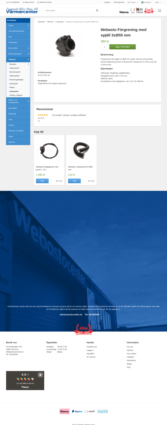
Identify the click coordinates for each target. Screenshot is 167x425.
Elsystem (19, 64)
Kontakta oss (92, 347)
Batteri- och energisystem (19, 101)
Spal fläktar (13, 108)
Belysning (12, 114)
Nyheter (130, 350)
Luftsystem (14, 91)
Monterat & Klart (44, 2)
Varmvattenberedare (16, 31)
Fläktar (12, 87)
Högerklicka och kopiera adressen (52, 83)
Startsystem (13, 42)
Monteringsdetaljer (16, 80)
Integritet (130, 357)
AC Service (91, 357)
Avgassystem (14, 68)
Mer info (59, 181)
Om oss (130, 347)
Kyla (10, 37)
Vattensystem (14, 76)
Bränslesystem (15, 72)
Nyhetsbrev (131, 360)
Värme (19, 25)
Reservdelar (19, 48)
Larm (10, 119)
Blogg (129, 364)
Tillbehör (19, 59)
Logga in (107, 2)
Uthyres (11, 125)
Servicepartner (119, 2)
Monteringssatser (19, 53)
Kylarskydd (13, 84)
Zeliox (11, 136)
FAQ (128, 367)
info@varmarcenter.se (14, 352)
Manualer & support (16, 131)
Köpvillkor (90, 354)
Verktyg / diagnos (16, 95)
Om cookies (131, 354)
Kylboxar (12, 142)
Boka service (28, 2)
